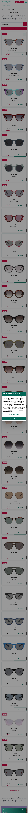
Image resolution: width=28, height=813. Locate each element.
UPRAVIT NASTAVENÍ (14, 414)
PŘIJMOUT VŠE (13, 418)
